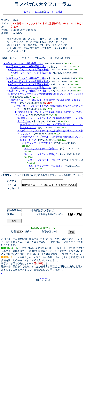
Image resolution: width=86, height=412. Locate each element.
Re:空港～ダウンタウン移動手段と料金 (26, 66)
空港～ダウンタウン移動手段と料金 (24, 63)
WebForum (43, 282)
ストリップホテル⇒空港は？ (37, 143)
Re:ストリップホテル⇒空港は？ (41, 148)
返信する (49, 11)
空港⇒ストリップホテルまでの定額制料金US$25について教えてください (46, 93)
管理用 (59, 11)
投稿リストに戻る (32, 11)
